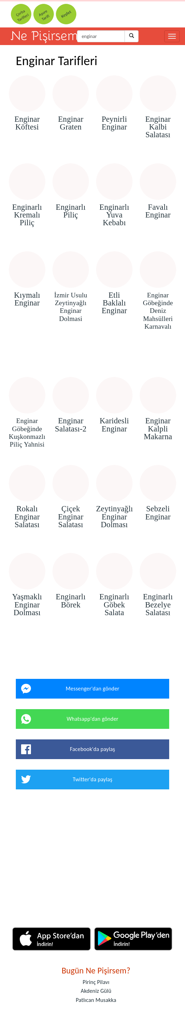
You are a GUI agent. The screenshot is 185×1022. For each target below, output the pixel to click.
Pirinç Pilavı (96, 982)
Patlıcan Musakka (96, 1000)
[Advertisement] (92, 356)
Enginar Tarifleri (56, 61)
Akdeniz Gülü (96, 991)
